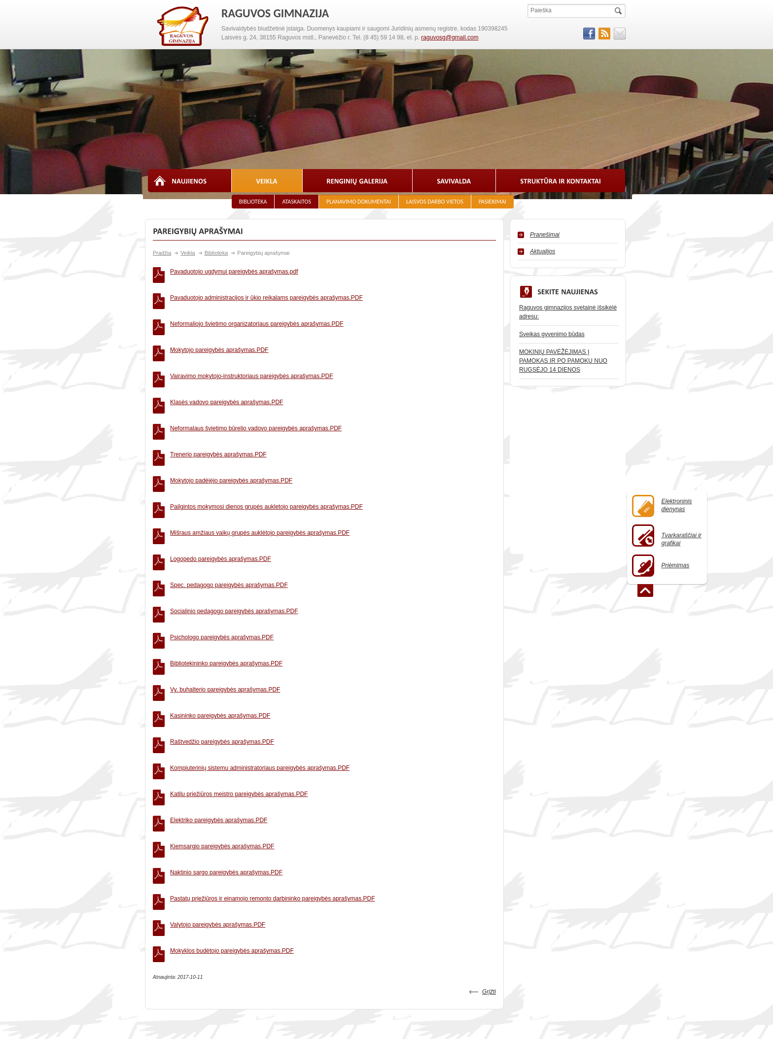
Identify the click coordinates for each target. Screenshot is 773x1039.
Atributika (159, 868)
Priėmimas (661, 565)
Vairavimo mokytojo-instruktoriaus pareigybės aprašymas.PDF (251, 342)
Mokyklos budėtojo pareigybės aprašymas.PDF (232, 732)
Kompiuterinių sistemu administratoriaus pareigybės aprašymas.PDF (260, 608)
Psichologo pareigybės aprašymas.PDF (222, 520)
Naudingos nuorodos (441, 858)
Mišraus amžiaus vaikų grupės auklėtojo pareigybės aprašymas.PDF (260, 449)
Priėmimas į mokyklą (174, 848)
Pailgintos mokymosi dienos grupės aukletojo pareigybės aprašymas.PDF (266, 431)
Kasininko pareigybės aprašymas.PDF (220, 573)
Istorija (156, 858)
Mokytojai (258, 858)
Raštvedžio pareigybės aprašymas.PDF (222, 591)
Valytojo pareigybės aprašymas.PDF (217, 715)
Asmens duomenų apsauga (450, 898)
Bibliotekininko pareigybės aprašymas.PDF (226, 537)
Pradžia (162, 253)
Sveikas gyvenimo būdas (552, 334)
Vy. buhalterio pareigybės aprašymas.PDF (225, 555)
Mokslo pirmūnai (267, 878)
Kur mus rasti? (433, 888)
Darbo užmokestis (540, 878)
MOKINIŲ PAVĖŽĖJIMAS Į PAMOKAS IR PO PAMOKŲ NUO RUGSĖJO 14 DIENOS (563, 360)
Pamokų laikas (433, 848)
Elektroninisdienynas (662, 506)
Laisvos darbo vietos (434, 201)
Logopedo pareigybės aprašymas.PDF (220, 466)
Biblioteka (253, 201)
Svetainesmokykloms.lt (598, 1004)
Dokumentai (429, 868)
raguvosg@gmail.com (449, 37)
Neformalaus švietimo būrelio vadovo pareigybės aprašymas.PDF (256, 378)
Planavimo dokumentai (358, 201)
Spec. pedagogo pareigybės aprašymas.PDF (229, 484)
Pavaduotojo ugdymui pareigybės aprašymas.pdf (234, 271)
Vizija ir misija (165, 878)
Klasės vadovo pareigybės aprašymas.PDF (226, 360)
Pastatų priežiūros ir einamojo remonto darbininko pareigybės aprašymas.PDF (272, 697)
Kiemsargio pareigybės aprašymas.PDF (222, 661)
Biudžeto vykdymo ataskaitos (555, 868)
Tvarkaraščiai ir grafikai (667, 535)
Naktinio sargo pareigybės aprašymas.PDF (226, 679)
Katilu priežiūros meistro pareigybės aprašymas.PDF (239, 626)
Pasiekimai (492, 201)
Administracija (264, 848)
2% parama (429, 878)
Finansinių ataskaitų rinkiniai (554, 858)
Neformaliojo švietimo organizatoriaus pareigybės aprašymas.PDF (256, 307)
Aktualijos (542, 251)
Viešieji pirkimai (537, 848)
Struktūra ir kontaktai (174, 888)
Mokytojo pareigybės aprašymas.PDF (219, 324)
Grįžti (489, 765)
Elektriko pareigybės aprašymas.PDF (218, 644)
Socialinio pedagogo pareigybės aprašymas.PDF (234, 502)
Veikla (187, 253)
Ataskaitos (296, 201)
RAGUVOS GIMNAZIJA (183, 26)
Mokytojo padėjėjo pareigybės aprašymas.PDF (231, 413)
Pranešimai (545, 234)
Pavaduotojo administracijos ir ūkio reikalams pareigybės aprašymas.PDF (266, 289)
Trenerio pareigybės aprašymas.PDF (218, 395)
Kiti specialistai (265, 868)
